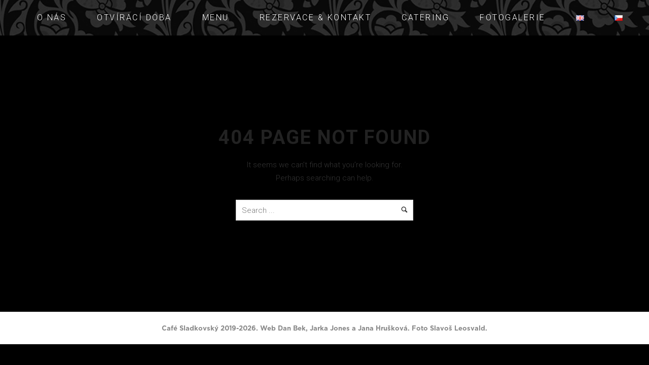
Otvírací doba (134, 17)
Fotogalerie (513, 17)
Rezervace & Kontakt (316, 17)
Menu (215, 17)
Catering (425, 17)
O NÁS (52, 17)
